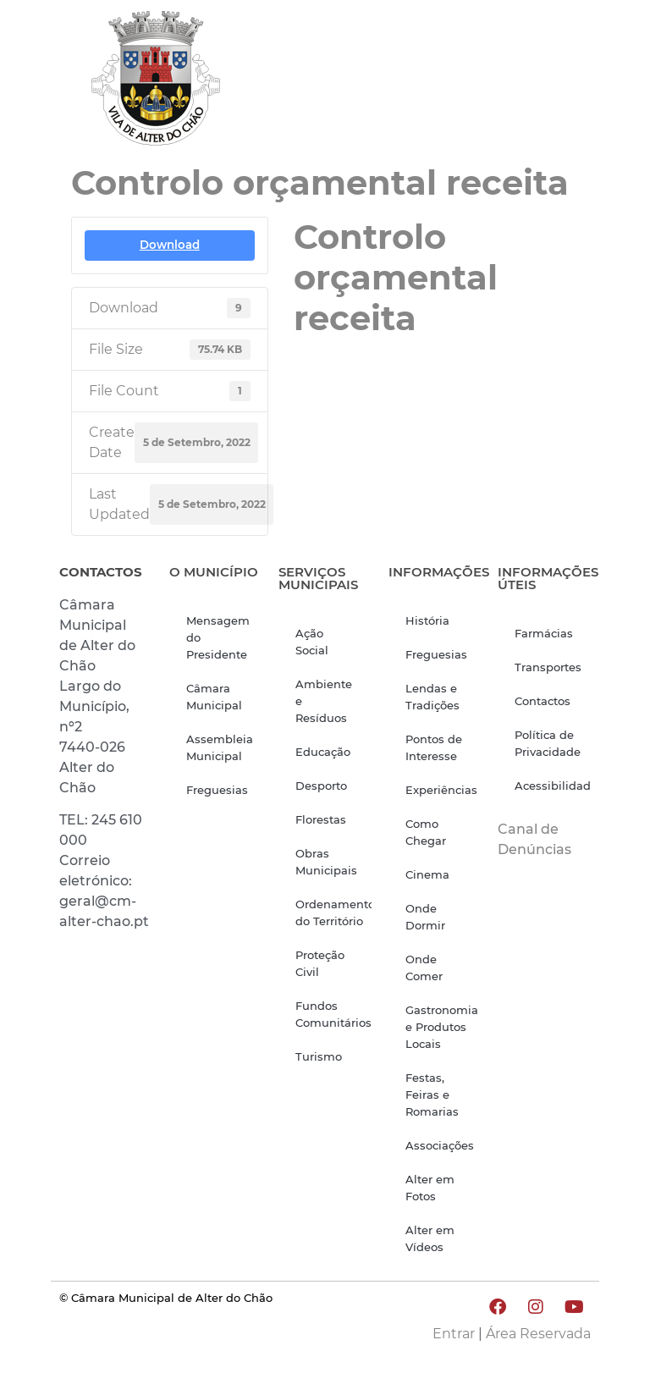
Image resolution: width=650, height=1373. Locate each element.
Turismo (318, 1056)
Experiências (441, 790)
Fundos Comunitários (333, 1014)
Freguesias (217, 790)
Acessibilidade (553, 785)
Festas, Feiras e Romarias (432, 1094)
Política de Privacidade (548, 743)
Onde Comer (424, 967)
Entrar (453, 1334)
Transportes (548, 667)
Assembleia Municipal (219, 747)
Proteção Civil (319, 963)
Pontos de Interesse (433, 747)
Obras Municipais (326, 861)
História (427, 620)
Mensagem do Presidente (218, 637)
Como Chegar (425, 832)
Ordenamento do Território (333, 912)
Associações (439, 1145)
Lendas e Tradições (432, 696)
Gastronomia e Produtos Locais (441, 1026)
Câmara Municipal (214, 696)
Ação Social (311, 641)
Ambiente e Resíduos (323, 701)
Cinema (427, 874)
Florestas (320, 819)
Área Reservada (538, 1334)
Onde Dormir (425, 917)
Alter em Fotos (429, 1187)
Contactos (542, 701)
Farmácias (544, 633)
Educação (322, 751)
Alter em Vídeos (429, 1238)
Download (170, 244)
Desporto (321, 785)
